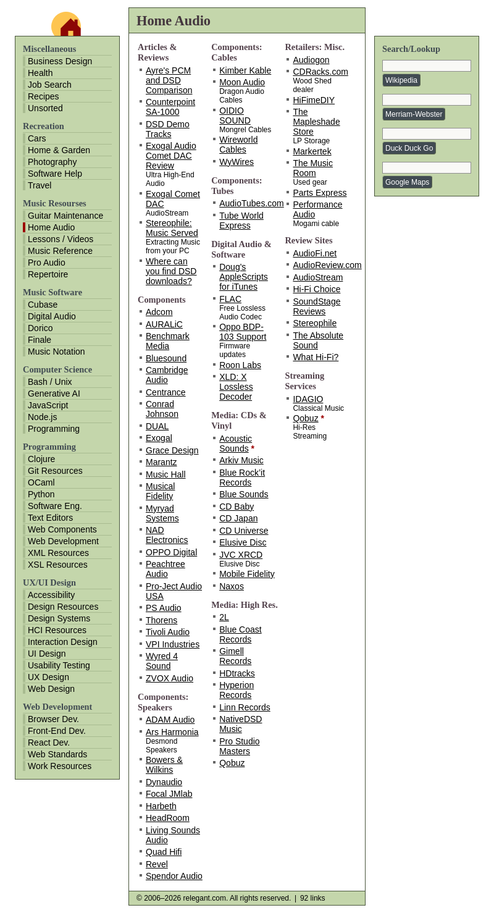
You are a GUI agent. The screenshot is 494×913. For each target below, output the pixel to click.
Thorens (161, 620)
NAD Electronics (167, 535)
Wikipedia (401, 80)
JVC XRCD (240, 555)
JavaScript (48, 405)
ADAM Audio (170, 720)
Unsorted (45, 108)
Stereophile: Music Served (172, 228)
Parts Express (319, 193)
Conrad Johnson (162, 409)
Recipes (43, 96)
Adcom (159, 312)
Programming (54, 429)
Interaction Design (63, 642)
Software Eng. (55, 506)
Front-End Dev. (57, 731)
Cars (37, 138)
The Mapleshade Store (316, 122)
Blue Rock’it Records (242, 477)
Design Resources (63, 607)
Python (41, 494)
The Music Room (313, 168)
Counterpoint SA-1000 (170, 107)
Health (40, 73)
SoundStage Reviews (316, 306)
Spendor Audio (174, 876)
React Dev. (49, 742)
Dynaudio (164, 782)
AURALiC (164, 324)
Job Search (50, 85)
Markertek (312, 151)
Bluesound (166, 358)
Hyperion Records (236, 690)
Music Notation (56, 351)
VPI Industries (172, 644)
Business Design (60, 61)
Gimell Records (235, 656)
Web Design (51, 689)
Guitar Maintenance (65, 216)
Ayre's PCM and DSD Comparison (169, 80)
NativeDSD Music (240, 724)
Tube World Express (241, 220)
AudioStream (318, 277)
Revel (157, 864)
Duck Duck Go (409, 148)
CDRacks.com (320, 72)
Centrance (166, 392)
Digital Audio (52, 316)
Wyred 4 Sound (162, 661)
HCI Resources (57, 630)
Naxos (231, 586)
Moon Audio (242, 82)
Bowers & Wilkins (164, 765)
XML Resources (58, 553)
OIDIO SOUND (235, 115)
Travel (39, 185)
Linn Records (244, 707)
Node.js (42, 417)
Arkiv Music (241, 460)
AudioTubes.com (251, 203)
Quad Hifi (164, 852)
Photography (52, 162)
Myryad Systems (162, 513)
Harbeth (161, 806)
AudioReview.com (327, 265)
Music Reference (60, 251)
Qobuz (232, 763)
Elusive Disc (242, 542)
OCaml (41, 482)
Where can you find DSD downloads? (171, 271)
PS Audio (164, 608)
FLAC (230, 299)
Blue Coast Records (240, 634)
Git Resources (55, 471)
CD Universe (243, 531)
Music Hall (166, 474)
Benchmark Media (168, 341)
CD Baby (236, 506)
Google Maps (407, 182)
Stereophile (315, 323)
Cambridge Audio (167, 375)
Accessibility (51, 595)
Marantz (161, 462)
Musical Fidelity (160, 491)
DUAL (157, 426)
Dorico (40, 328)
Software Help (55, 174)
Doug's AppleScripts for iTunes (243, 277)
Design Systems (59, 618)
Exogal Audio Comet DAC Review (171, 155)
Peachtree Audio (165, 569)
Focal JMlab (169, 794)
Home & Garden (59, 150)
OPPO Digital (171, 552)
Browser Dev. (53, 719)
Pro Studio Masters (239, 746)
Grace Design (172, 450)
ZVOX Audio (169, 678)
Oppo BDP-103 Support (242, 332)
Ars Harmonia (172, 732)
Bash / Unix (50, 382)
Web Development (63, 541)
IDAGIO (308, 399)
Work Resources (59, 766)
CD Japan (238, 518)
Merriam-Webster (413, 114)
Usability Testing (59, 665)
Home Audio (51, 227)
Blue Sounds (243, 494)
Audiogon (311, 60)
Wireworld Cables (238, 144)
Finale (39, 340)
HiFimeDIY (314, 100)
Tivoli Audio (168, 632)
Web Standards (57, 754)
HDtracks (237, 673)
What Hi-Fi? (315, 357)
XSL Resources (58, 565)
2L (224, 617)
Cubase (42, 304)
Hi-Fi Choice (316, 289)
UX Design (48, 677)
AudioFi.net (315, 253)
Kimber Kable (245, 70)
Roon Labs (240, 365)
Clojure (41, 459)
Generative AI (54, 393)
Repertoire (48, 274)
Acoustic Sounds (235, 443)
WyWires (236, 162)
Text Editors (50, 518)
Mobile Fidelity (246, 574)
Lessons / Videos (60, 239)
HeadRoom (168, 818)
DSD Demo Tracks (168, 129)
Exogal (159, 438)
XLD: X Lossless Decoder (236, 387)
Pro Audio (46, 262)
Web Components (62, 529)
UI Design (46, 653)
